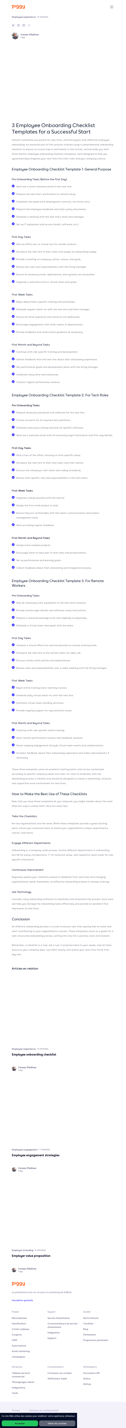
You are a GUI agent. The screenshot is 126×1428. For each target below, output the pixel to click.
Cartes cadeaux (20, 1329)
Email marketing (21, 1351)
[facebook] (18, 25)
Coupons (17, 1334)
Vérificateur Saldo (57, 1378)
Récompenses (19, 1318)
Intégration (53, 1332)
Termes (16, 1410)
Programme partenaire (95, 1340)
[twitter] (13, 25)
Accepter (20, 1423)
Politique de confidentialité (43, 1410)
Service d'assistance (58, 1318)
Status (86, 1378)
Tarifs (15, 1393)
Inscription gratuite (22, 1300)
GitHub (87, 1384)
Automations (19, 1345)
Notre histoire (90, 1318)
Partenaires (89, 1334)
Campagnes (18, 1356)
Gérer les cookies (57, 1423)
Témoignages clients (23, 1382)
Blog (85, 1329)
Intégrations (18, 1387)
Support (51, 1338)
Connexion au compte (59, 1373)
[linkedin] (23, 25)
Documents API (91, 1373)
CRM (14, 1340)
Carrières (88, 1323)
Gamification (19, 1323)
